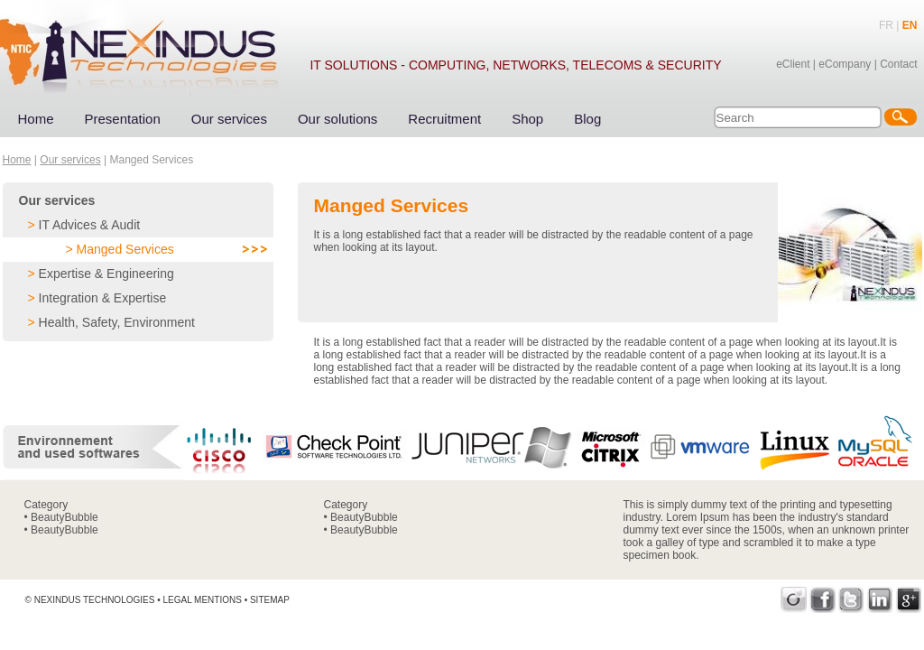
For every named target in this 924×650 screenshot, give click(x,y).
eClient (792, 64)
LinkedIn (880, 600)
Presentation (123, 118)
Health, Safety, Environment (117, 322)
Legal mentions (201, 600)
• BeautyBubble (61, 517)
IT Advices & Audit (90, 225)
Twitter (851, 600)
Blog (587, 118)
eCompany (844, 64)
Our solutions (337, 118)
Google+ (909, 600)
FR (886, 25)
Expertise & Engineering (106, 273)
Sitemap (270, 600)
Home (36, 118)
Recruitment (444, 118)
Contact (898, 64)
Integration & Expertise (103, 298)
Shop (527, 118)
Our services (229, 118)
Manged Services (125, 249)
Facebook (822, 600)
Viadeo (794, 600)
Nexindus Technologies (94, 600)
